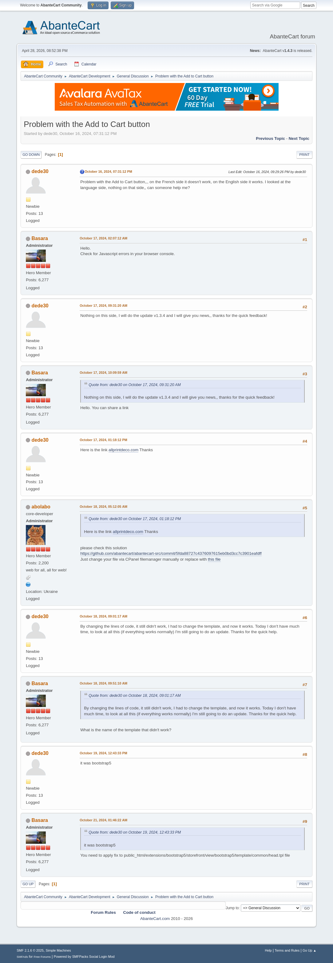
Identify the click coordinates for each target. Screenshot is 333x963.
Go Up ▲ (309, 950)
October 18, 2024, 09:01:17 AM (103, 616)
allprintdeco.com (123, 450)
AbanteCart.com (155, 918)
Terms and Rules (287, 950)
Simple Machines (58, 950)
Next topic (299, 138)
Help (268, 950)
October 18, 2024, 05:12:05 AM (103, 506)
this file (214, 559)
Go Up (28, 884)
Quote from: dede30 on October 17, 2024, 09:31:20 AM (135, 385)
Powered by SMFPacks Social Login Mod (84, 956)
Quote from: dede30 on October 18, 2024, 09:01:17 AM (135, 695)
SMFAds (22, 956)
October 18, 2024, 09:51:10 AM (103, 683)
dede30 (40, 171)
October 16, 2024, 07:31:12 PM (108, 171)
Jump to (232, 908)
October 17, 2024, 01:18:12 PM (103, 440)
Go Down (31, 154)
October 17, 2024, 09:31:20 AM (103, 305)
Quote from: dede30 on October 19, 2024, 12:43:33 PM (135, 832)
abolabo (41, 506)
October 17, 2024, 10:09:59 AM (103, 372)
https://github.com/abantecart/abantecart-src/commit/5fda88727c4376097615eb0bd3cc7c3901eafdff (171, 553)
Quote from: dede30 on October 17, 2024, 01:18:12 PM (135, 519)
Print (304, 154)
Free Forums (42, 956)
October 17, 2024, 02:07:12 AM (103, 238)
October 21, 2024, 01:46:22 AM (103, 820)
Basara (40, 238)
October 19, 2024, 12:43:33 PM (103, 753)
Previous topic (270, 138)
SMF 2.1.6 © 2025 (30, 950)
